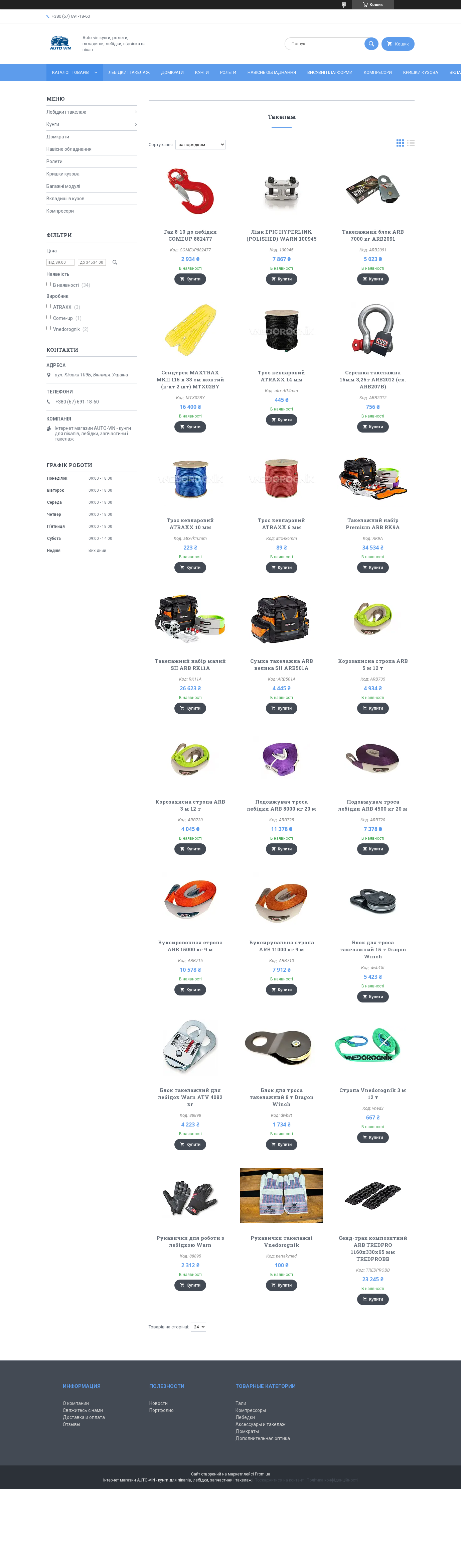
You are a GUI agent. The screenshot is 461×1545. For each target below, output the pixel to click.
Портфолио (161, 1410)
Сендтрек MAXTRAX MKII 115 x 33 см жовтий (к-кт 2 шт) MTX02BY (190, 379)
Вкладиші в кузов (65, 198)
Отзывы (71, 1424)
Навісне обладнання (272, 72)
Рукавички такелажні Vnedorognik (282, 1241)
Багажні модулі (63, 186)
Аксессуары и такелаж (261, 1424)
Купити (193, 279)
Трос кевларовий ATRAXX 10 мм (190, 523)
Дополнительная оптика (263, 1438)
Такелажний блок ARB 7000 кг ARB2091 (373, 235)
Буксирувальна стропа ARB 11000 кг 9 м (281, 946)
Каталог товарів (70, 72)
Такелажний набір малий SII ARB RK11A (190, 664)
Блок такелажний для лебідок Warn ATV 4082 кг (190, 1097)
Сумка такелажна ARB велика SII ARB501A (281, 664)
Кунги (202, 72)
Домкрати (172, 72)
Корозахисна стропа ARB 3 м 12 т (190, 805)
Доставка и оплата (84, 1417)
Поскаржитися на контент (279, 1480)
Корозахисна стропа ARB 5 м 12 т (373, 664)
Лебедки (245, 1417)
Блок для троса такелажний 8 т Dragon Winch (282, 1097)
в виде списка (411, 144)
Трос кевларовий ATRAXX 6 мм (281, 523)
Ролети (228, 72)
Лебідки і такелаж (129, 72)
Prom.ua (262, 1474)
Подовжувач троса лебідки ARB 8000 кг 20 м (281, 805)
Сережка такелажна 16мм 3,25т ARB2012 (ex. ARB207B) (373, 379)
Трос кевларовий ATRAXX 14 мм (281, 376)
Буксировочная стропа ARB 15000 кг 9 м (190, 946)
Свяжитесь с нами (83, 1410)
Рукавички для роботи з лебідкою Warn (190, 1241)
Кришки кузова (420, 72)
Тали (241, 1403)
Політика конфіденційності (332, 1480)
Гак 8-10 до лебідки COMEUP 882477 (190, 235)
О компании (76, 1403)
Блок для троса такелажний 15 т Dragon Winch (372, 949)
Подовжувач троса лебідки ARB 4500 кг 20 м (373, 805)
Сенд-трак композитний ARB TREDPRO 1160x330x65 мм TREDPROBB (373, 1248)
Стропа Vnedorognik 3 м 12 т (372, 1093)
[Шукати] (371, 43)
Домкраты (247, 1431)
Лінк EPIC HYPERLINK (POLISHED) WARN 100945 (282, 235)
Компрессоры (251, 1410)
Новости (158, 1403)
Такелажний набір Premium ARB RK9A (373, 523)
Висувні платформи (329, 72)
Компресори (378, 72)
